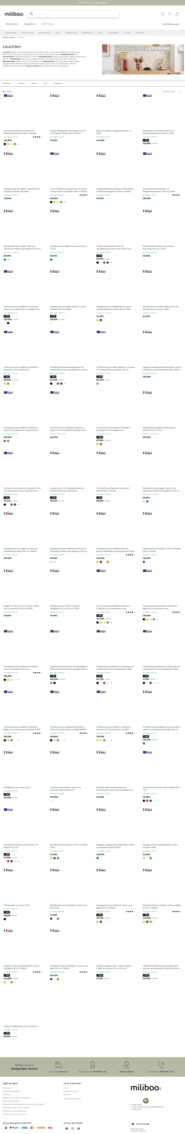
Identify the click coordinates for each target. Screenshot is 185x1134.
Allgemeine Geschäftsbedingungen (16, 1098)
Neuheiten (12, 24)
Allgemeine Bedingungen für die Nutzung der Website (24, 1104)
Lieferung (6, 1094)
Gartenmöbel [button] (113, 33)
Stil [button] (45, 83)
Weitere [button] (58, 83)
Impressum (7, 1088)
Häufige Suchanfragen (72, 1099)
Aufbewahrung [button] (71, 33)
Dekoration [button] (140, 33)
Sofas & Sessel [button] (10, 33)
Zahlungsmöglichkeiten (12, 1091)
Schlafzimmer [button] (87, 33)
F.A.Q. (66, 1088)
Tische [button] (58, 33)
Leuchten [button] (127, 33)
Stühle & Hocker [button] (27, 33)
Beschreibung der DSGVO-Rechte (16, 1108)
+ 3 (111, 263)
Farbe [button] (21, 83)
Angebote (30, 24)
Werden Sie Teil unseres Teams (15, 1114)
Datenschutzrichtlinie (11, 1101)
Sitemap (67, 1094)
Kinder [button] (100, 33)
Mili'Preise (48, 24)
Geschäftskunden (170, 24)
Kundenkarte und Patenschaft (14, 1111)
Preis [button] (34, 83)
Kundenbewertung (71, 1091)
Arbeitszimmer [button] (44, 33)
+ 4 (18, 144)
